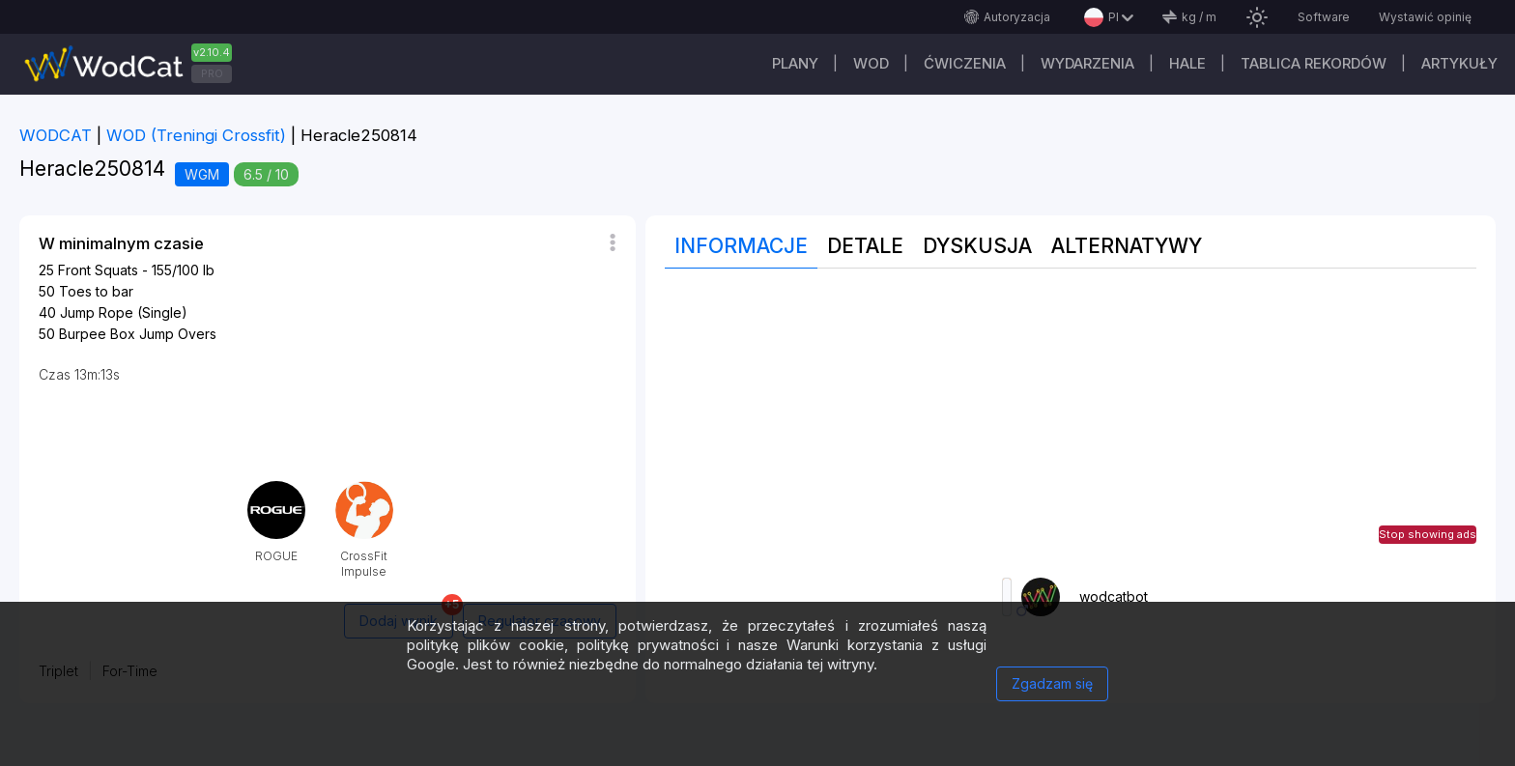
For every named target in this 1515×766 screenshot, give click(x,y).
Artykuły (1459, 63)
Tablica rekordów (1313, 63)
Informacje (741, 246)
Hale (1187, 63)
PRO (212, 73)
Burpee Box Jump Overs (137, 334)
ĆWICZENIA (965, 63)
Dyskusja (977, 246)
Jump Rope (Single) (123, 312)
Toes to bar (96, 291)
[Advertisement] (1070, 423)
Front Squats (98, 270)
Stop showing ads (1427, 534)
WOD (871, 63)
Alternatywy (1126, 246)
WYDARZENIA (1087, 63)
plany (795, 63)
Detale (865, 246)
